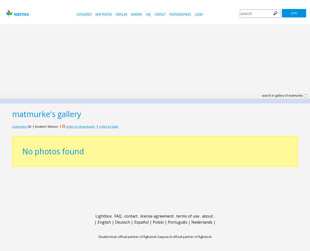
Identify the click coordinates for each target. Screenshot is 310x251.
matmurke (19, 126)
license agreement (157, 216)
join (294, 13)
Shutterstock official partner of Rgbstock (127, 237)
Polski (158, 222)
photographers (180, 14)
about (207, 216)
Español (141, 222)
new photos (103, 14)
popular (121, 14)
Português (177, 222)
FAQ (148, 14)
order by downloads (80, 126)
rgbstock (17, 13)
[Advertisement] (155, 60)
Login (198, 14)
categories (84, 14)
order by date (108, 126)
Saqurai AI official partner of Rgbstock (184, 237)
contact (160, 14)
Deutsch (122, 222)
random (136, 14)
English (104, 222)
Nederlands (201, 222)
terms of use (187, 216)
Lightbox (103, 216)
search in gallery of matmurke (282, 95)
